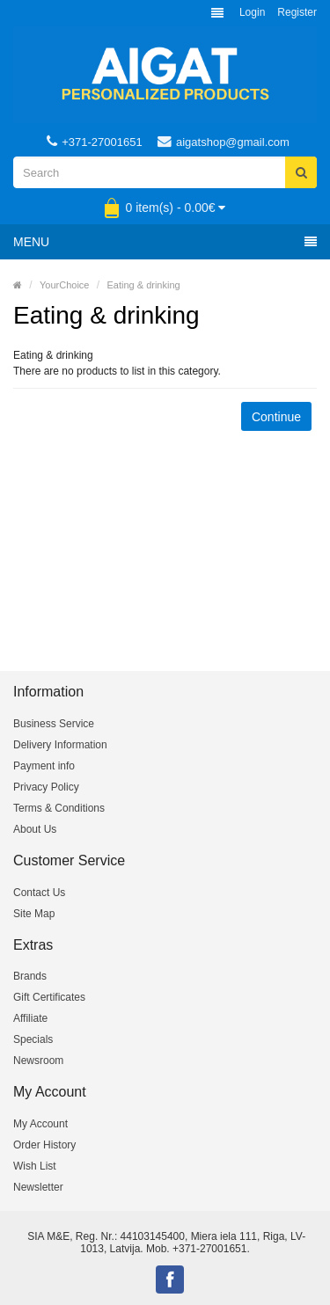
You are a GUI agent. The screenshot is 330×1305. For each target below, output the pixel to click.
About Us (34, 829)
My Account (40, 1124)
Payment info (44, 766)
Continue (276, 417)
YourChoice (64, 285)
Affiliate (30, 1018)
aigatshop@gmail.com (224, 142)
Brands (30, 976)
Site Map (34, 914)
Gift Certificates (49, 997)
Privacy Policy (46, 787)
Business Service (53, 724)
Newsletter (38, 1187)
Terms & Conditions (59, 808)
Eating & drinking (143, 285)
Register (297, 12)
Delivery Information (60, 745)
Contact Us (39, 892)
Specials (33, 1039)
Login (252, 12)
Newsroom (38, 1060)
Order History (44, 1145)
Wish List (34, 1166)
